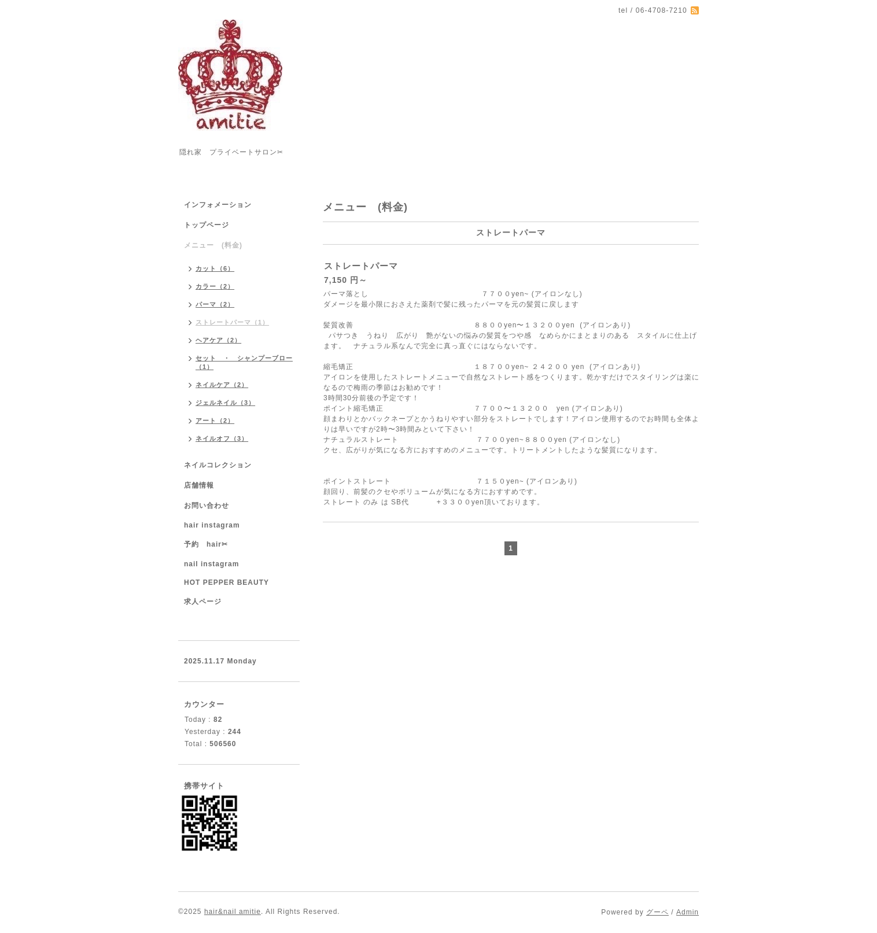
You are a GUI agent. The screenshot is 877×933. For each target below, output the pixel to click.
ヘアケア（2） (218, 340)
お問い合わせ (206, 505)
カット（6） (215, 268)
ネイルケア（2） (222, 384)
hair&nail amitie (232, 912)
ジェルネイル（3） (225, 402)
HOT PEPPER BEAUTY (226, 582)
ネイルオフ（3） (222, 438)
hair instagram (212, 525)
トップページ (206, 225)
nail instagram (211, 564)
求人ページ (203, 602)
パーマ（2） (215, 304)
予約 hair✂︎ (206, 544)
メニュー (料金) (213, 245)
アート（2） (215, 420)
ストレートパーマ (361, 266)
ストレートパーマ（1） (232, 322)
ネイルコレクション (218, 465)
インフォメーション (218, 205)
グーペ (657, 912)
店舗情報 (199, 485)
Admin (687, 912)
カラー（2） (215, 286)
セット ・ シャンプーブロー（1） (244, 362)
